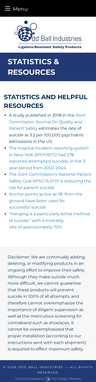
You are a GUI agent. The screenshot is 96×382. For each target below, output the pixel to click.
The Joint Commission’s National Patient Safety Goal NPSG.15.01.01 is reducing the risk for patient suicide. (50, 181)
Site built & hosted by (48, 378)
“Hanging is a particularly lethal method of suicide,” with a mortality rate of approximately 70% (49, 220)
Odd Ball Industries (40, 367)
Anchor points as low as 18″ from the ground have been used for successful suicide (45, 201)
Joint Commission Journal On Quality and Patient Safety (47, 122)
